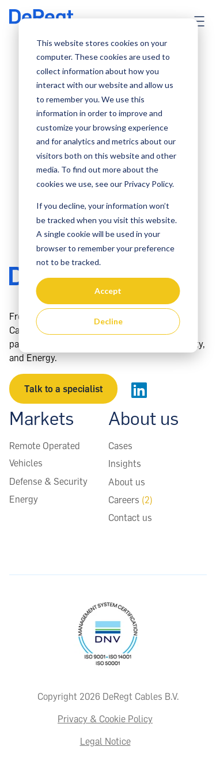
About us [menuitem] (126, 482)
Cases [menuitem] (120, 445)
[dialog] (108, 185)
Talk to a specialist (63, 389)
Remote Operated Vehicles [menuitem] (44, 454)
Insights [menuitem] (124, 463)
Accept (108, 291)
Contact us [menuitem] (130, 517)
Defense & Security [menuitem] (48, 481)
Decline (108, 321)
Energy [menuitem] (23, 499)
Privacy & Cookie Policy (105, 719)
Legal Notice (105, 741)
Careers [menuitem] (130, 499)
